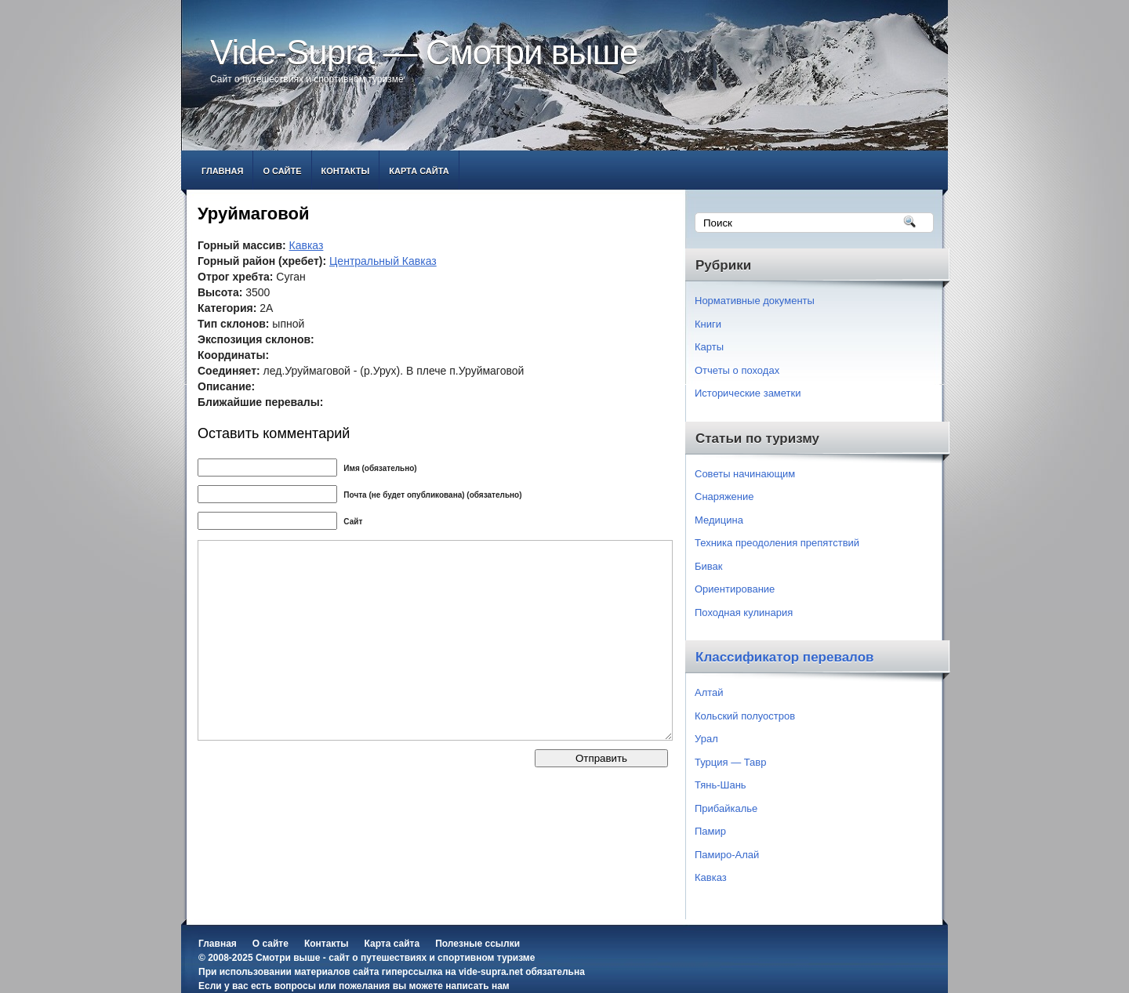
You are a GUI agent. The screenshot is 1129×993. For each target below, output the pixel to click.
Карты (709, 347)
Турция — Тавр (731, 762)
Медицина (719, 520)
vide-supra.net (491, 971)
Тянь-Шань (720, 785)
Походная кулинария (744, 612)
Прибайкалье (726, 808)
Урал (706, 739)
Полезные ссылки (477, 943)
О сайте (282, 171)
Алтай (709, 692)
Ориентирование (735, 589)
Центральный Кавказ (383, 261)
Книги (708, 324)
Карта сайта (418, 171)
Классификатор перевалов (784, 657)
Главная (222, 171)
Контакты (345, 171)
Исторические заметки (748, 393)
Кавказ (306, 245)
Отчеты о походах (737, 370)
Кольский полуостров (745, 716)
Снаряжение (724, 496)
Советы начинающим (745, 474)
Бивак (708, 566)
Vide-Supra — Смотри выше (424, 52)
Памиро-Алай (727, 855)
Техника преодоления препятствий (777, 543)
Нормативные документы (755, 300)
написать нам (477, 985)
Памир (710, 831)
